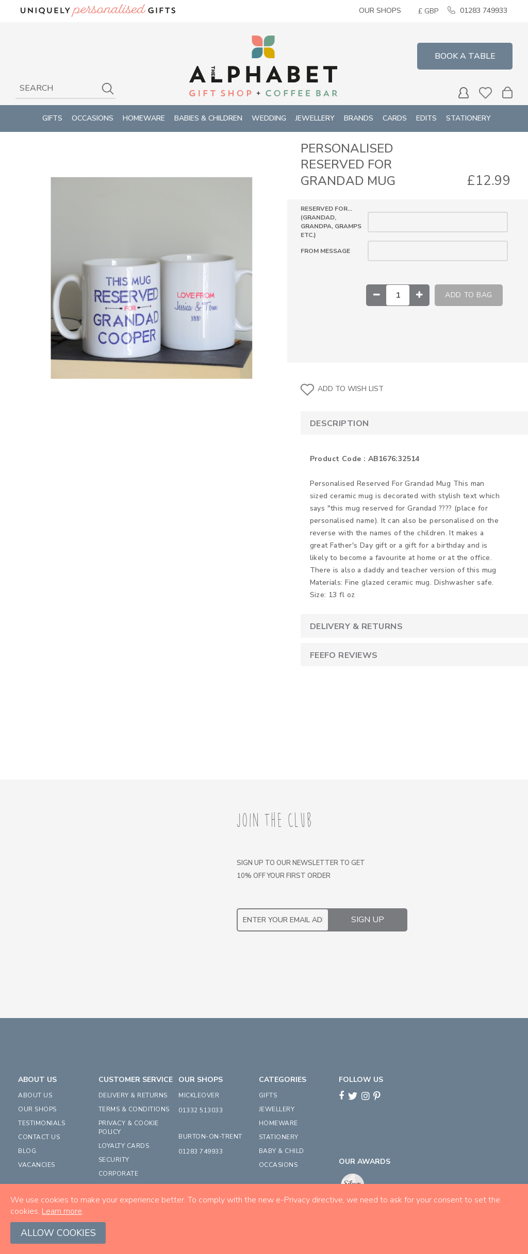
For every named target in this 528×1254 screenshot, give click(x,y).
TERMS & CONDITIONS (134, 1109)
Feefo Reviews (344, 655)
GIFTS (268, 1095)
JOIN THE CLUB (274, 820)
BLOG (27, 1151)
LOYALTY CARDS (124, 1146)
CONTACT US (39, 1137)
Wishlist (485, 93)
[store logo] (263, 66)
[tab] (405, 422)
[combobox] (65, 88)
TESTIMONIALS (41, 1123)
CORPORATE (118, 1174)
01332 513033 (200, 1110)
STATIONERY (279, 1137)
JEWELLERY (277, 1109)
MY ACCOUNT (463, 93)
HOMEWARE (278, 1123)
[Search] (108, 88)
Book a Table (465, 56)
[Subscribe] (367, 919)
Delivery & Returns (356, 626)
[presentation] (315, 962)
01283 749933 (483, 10)
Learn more (62, 1211)
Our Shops (380, 10)
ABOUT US (35, 1095)
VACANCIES (36, 1165)
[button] (428, 11)
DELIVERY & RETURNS (133, 1095)
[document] (264, 1219)
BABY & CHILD (281, 1151)
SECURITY (113, 1160)
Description (339, 423)
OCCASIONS (278, 1165)
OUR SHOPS (37, 1109)
